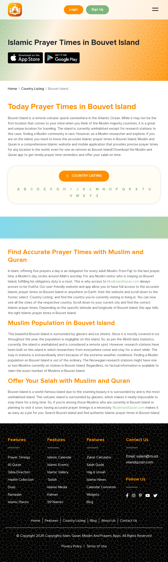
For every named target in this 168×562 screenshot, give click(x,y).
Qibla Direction (19, 472)
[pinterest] (140, 496)
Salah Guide (95, 465)
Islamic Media (57, 487)
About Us (108, 520)
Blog (90, 502)
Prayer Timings (19, 457)
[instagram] (133, 496)
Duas (12, 487)
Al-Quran (14, 465)
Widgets (93, 494)
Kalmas (52, 494)
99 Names (55, 502)
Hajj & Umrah (96, 472)
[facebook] (127, 496)
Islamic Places (18, 502)
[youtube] (147, 496)
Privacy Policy (71, 546)
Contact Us (128, 520)
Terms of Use (96, 546)
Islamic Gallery (57, 472)
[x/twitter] (155, 496)
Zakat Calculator (99, 457)
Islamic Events (58, 465)
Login (73, 9)
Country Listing (32, 88)
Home (12, 88)
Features (51, 520)
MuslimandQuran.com (123, 281)
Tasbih (52, 479)
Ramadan (15, 494)
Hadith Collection (21, 479)
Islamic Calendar (59, 457)
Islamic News (96, 479)
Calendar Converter (101, 487)
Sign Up (97, 9)
